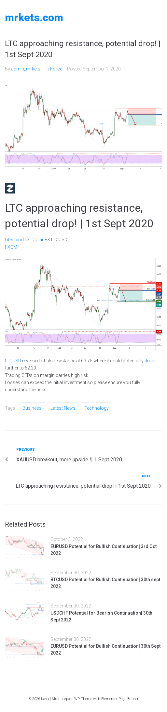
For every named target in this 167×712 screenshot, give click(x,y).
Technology (96, 408)
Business (32, 408)
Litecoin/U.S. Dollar (24, 239)
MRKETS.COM (34, 17)
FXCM (11, 247)
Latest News (63, 408)
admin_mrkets (25, 68)
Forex (56, 68)
